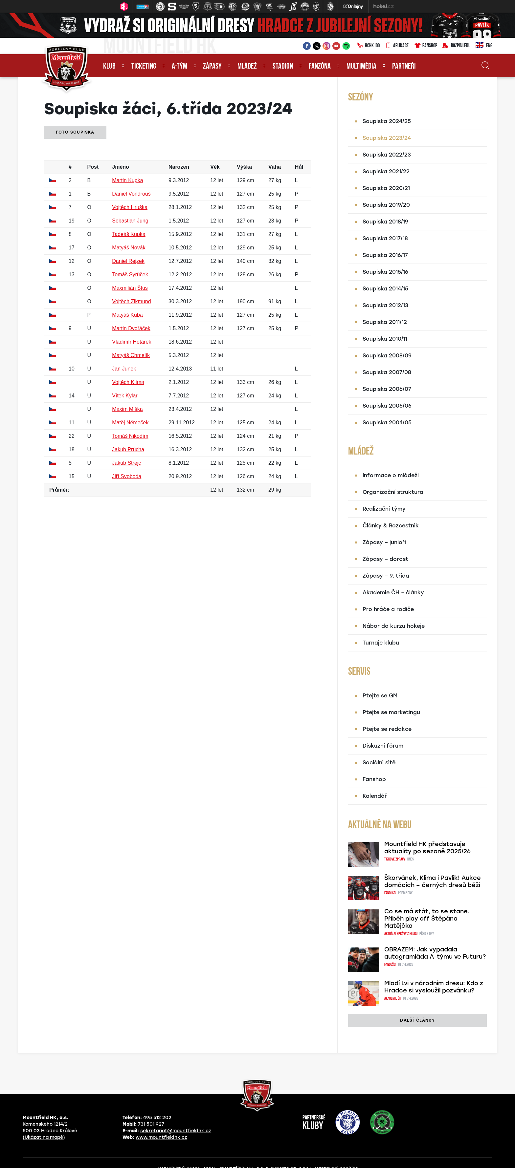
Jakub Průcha (128, 449)
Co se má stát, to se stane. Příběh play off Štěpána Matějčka (427, 918)
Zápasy (212, 67)
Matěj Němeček (130, 422)
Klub (109, 67)
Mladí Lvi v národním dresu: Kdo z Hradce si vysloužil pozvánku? (433, 987)
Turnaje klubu (381, 643)
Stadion (283, 67)
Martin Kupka (127, 180)
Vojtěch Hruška (129, 207)
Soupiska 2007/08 (387, 372)
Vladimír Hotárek (131, 342)
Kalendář (375, 796)
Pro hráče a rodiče (388, 609)
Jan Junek (124, 369)
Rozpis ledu (456, 46)
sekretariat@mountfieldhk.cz (175, 1131)
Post (93, 167)
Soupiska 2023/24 (387, 138)
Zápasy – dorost (385, 559)
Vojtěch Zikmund (131, 301)
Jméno (120, 167)
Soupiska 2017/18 (385, 238)
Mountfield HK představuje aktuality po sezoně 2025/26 (427, 847)
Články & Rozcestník (391, 525)
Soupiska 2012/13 (385, 305)
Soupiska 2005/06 (387, 406)
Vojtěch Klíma (128, 382)
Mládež (247, 67)
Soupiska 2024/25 (387, 121)
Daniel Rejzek (128, 261)
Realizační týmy (384, 509)
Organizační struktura (393, 492)
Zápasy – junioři (384, 542)
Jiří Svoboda (126, 476)
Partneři (404, 67)
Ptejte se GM (380, 695)
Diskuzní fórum (383, 746)
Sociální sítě (379, 762)
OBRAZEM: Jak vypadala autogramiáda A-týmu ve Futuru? (435, 953)
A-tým (179, 67)
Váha (274, 167)
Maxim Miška (127, 409)
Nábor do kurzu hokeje (394, 626)
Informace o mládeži (391, 475)
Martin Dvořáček (131, 328)
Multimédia (361, 67)
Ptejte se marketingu (391, 712)
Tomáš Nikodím (130, 436)
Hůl (299, 167)
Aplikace (397, 46)
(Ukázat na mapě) (44, 1137)
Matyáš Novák (128, 247)
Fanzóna (320, 67)
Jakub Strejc (126, 463)
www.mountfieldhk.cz (161, 1137)
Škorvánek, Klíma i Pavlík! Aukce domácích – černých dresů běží (432, 881)
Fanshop (425, 46)
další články (417, 1020)
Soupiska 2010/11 (385, 339)
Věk (214, 167)
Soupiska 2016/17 (385, 255)
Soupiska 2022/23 (387, 155)
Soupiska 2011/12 (385, 322)
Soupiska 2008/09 (387, 355)
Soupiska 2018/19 (385, 222)
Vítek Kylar (124, 395)
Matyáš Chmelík (131, 355)
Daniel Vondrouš (131, 194)
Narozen (178, 167)
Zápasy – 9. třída (386, 576)
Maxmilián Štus (129, 288)
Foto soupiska (75, 132)
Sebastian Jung (130, 220)
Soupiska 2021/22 (386, 171)
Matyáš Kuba (127, 315)
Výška (244, 167)
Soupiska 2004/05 (387, 422)
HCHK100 (368, 46)
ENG (484, 46)
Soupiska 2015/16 (385, 272)
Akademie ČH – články (393, 592)
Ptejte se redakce (387, 729)
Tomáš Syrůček (130, 274)
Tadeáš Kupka (128, 234)
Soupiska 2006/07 (387, 389)
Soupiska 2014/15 (385, 289)
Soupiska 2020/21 (386, 188)
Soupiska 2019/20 (386, 205)
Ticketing (143, 67)
